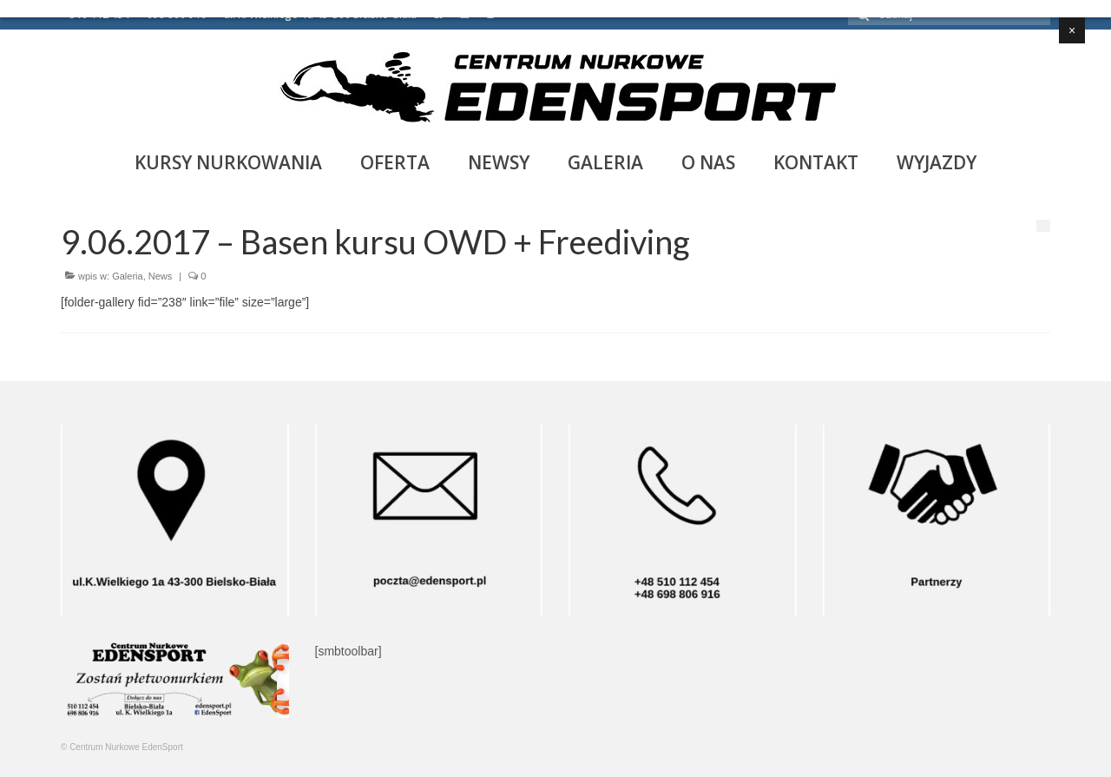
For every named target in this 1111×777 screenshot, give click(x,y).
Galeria (127, 276)
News (160, 276)
